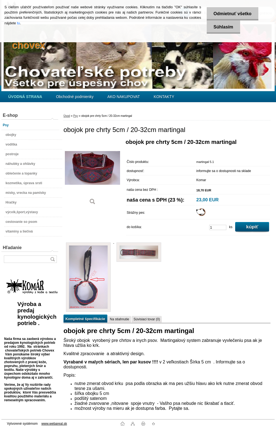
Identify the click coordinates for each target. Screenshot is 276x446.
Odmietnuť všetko (232, 13)
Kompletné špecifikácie (85, 319)
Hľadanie (12, 247)
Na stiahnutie (119, 319)
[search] (52, 259)
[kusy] (217, 227)
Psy (75, 115)
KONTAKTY (164, 96)
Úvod (66, 115)
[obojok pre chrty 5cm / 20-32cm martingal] (92, 174)
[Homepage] (25, 96)
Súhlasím (223, 27)
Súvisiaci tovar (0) (147, 319)
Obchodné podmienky (75, 96)
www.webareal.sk (54, 424)
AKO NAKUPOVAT (123, 96)
